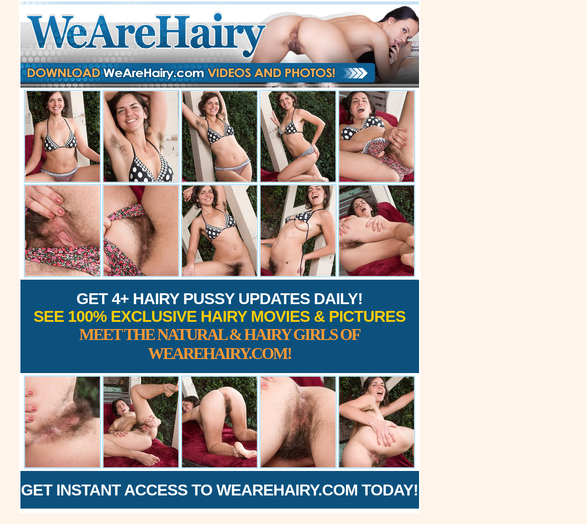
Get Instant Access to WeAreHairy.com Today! (219, 490)
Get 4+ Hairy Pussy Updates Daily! (220, 326)
